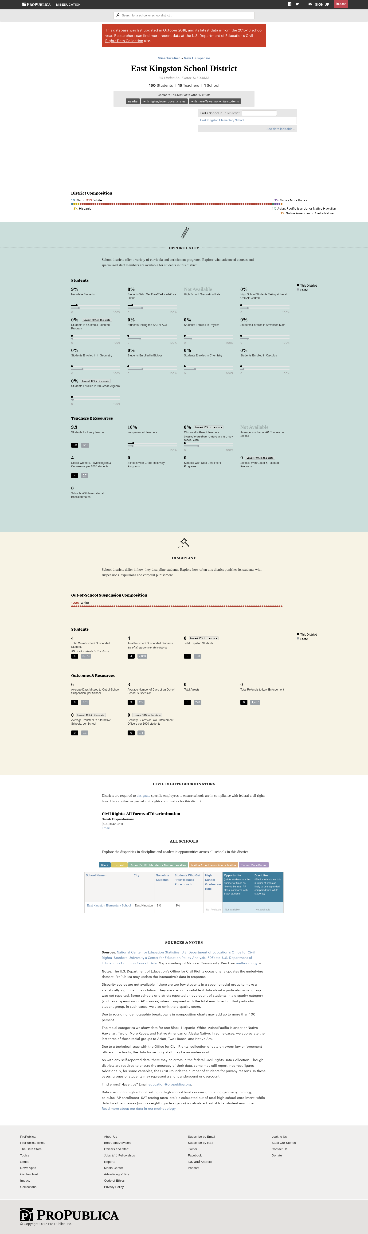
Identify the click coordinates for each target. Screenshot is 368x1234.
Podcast (194, 1169)
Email (106, 829)
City (138, 877)
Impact (25, 1182)
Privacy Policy (114, 1188)
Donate (340, 4)
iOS (190, 1163)
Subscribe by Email (202, 1138)
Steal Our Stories (285, 1144)
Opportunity (238, 888)
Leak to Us (280, 1138)
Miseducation (68, 5)
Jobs (107, 1157)
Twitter (193, 1150)
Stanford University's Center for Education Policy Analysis (160, 959)
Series (25, 1163)
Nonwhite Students (164, 879)
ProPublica (28, 1138)
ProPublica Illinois (33, 1144)
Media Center (114, 1169)
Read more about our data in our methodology (139, 1110)
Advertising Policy (117, 1176)
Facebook (195, 1157)
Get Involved (29, 1176)
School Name (97, 877)
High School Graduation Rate (213, 883)
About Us (111, 1138)
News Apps (28, 1169)
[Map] (132, 142)
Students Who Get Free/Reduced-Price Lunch (187, 881)
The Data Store (31, 1150)
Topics (25, 1157)
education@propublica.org (170, 1085)
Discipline (268, 888)
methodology (247, 964)
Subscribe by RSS (202, 1144)
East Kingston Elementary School (222, 121)
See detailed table (279, 130)
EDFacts (213, 959)
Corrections (29, 1188)
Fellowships (128, 1157)
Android (207, 1163)
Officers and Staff (117, 1150)
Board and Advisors (119, 1144)
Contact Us (280, 1150)
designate (143, 797)
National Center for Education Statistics (148, 953)
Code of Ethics (115, 1182)
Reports (110, 1163)
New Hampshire (197, 58)
